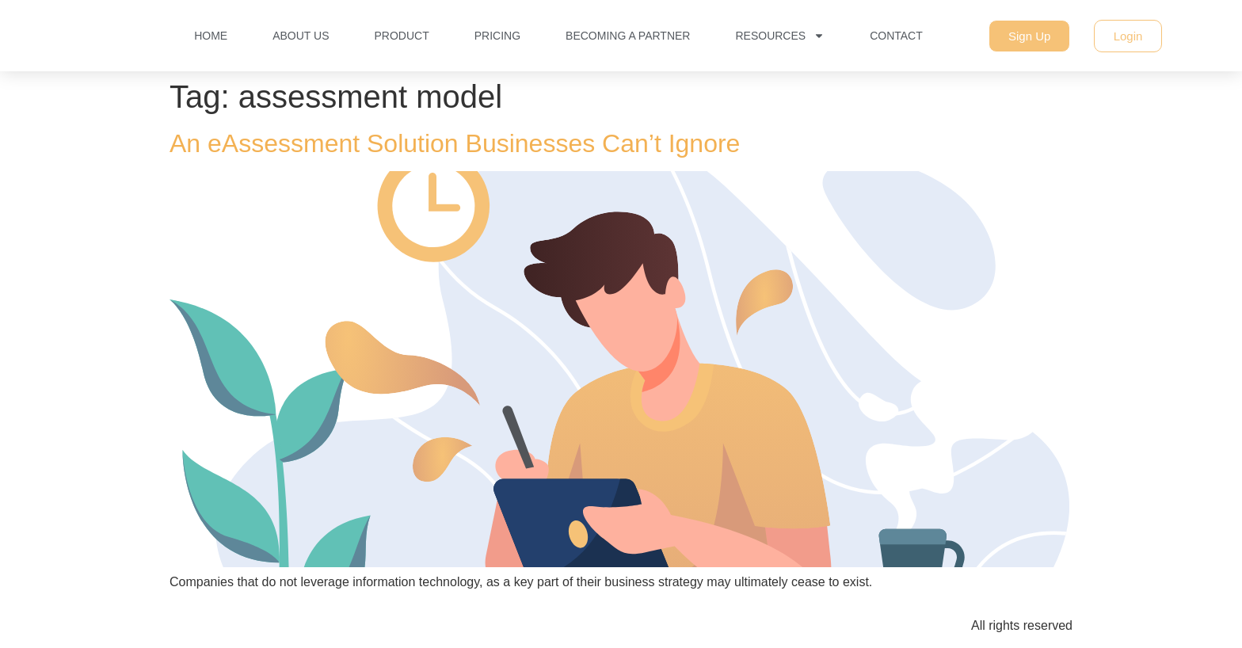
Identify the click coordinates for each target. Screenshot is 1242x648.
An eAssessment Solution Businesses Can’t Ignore (455, 143)
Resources (780, 35)
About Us (300, 35)
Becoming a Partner (628, 35)
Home (210, 35)
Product (401, 35)
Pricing (497, 35)
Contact (896, 35)
